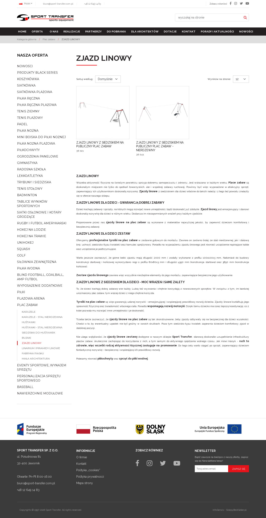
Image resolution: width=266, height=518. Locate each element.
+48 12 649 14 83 (92, 3)
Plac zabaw (27, 305)
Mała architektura (36, 358)
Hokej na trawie (31, 236)
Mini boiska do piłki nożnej (41, 137)
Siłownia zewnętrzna (36, 262)
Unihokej (25, 242)
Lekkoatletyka (30, 176)
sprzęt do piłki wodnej (133, 358)
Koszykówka (28, 79)
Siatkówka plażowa (34, 92)
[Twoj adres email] (211, 468)
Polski (24, 3)
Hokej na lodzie (31, 230)
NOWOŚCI (25, 66)
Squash (23, 249)
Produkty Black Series (37, 72)
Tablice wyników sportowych (32, 204)
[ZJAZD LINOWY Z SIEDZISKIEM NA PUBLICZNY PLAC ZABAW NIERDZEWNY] (162, 146)
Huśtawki (28, 322)
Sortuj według (84, 79)
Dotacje (170, 31)
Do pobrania (116, 31)
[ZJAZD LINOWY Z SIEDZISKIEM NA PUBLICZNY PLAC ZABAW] (102, 144)
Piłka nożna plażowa (36, 143)
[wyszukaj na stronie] (208, 17)
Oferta (37, 31)
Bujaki (26, 337)
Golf (21, 255)
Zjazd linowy (31, 343)
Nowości (246, 31)
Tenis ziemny (28, 111)
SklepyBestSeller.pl (236, 510)
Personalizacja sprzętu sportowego (38, 378)
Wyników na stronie (219, 79)
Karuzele (29, 311)
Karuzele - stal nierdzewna (42, 316)
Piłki (21, 292)
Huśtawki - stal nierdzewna (42, 327)
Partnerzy (93, 31)
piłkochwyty (105, 358)
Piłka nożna (27, 131)
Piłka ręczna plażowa (37, 105)
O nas (54, 31)
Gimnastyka (27, 163)
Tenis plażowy (30, 118)
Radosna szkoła (31, 169)
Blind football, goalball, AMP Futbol (40, 277)
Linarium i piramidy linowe (41, 348)
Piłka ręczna (28, 98)
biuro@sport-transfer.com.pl (58, 3)
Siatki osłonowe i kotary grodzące (39, 215)
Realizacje (71, 31)
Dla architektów (145, 31)
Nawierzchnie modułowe (40, 393)
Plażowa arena (31, 298)
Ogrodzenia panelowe (37, 156)
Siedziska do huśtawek (38, 332)
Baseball (25, 387)
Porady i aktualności (217, 31)
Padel (22, 124)
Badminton (27, 195)
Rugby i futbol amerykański (41, 223)
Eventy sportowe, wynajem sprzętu (41, 367)
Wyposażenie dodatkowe (39, 286)
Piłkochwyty (28, 150)
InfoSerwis (218, 510)
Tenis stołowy (29, 189)
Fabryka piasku (33, 353)
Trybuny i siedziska (34, 182)
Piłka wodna (28, 268)
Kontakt (189, 31)
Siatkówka (26, 85)
